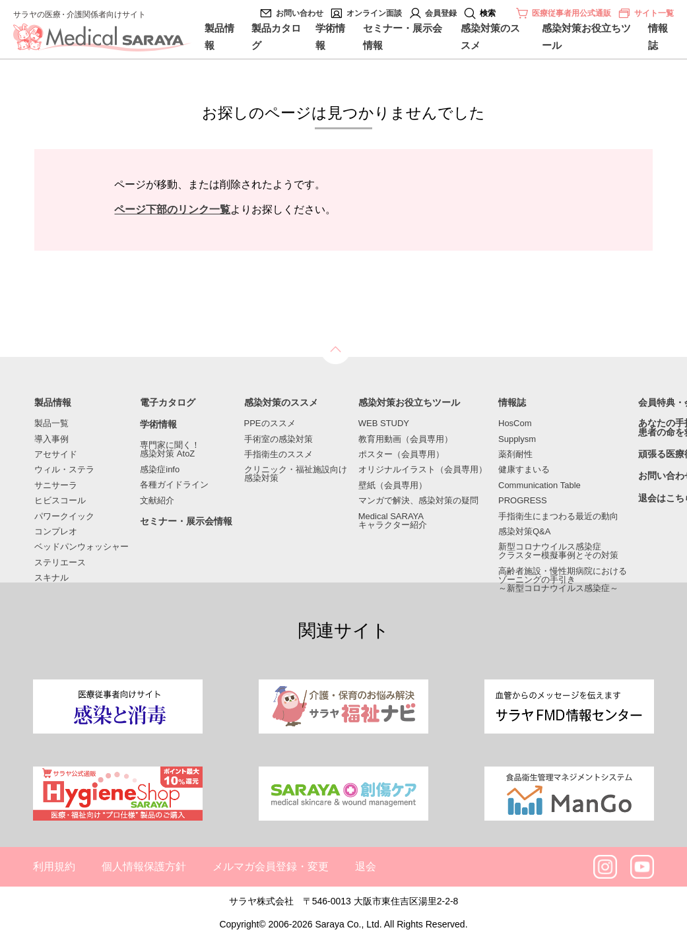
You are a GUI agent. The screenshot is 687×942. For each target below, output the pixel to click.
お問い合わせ (299, 13)
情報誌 (658, 36)
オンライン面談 (374, 13)
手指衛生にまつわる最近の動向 (558, 516)
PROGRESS (522, 500)
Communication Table (539, 485)
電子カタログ (167, 403)
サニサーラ (55, 485)
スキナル (51, 577)
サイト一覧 (646, 13)
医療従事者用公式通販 (571, 13)
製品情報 (219, 36)
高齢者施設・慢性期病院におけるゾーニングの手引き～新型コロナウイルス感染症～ (562, 579)
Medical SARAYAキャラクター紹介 (392, 520)
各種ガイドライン (174, 484)
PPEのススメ (270, 423)
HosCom (515, 423)
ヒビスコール (60, 500)
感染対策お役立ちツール (586, 36)
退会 (365, 866)
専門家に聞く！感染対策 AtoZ (170, 449)
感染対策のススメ (490, 36)
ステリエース (60, 562)
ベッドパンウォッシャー (81, 546)
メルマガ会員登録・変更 (271, 866)
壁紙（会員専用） (392, 485)
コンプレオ (55, 531)
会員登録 (441, 13)
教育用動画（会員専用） (405, 439)
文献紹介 (157, 500)
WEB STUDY (383, 423)
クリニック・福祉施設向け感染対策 (295, 473)
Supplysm (517, 439)
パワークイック (64, 516)
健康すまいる (524, 469)
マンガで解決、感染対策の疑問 (418, 500)
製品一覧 (51, 423)
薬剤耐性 (515, 454)
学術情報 (330, 36)
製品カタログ (276, 36)
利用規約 (54, 866)
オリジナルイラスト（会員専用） (422, 469)
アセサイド (55, 454)
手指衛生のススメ (278, 454)
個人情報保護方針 (144, 866)
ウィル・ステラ (64, 469)
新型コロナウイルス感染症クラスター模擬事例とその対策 (558, 550)
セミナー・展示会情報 (402, 36)
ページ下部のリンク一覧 (172, 209)
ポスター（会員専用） (401, 454)
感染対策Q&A (524, 531)
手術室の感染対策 (278, 439)
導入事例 (51, 439)
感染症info (160, 469)
